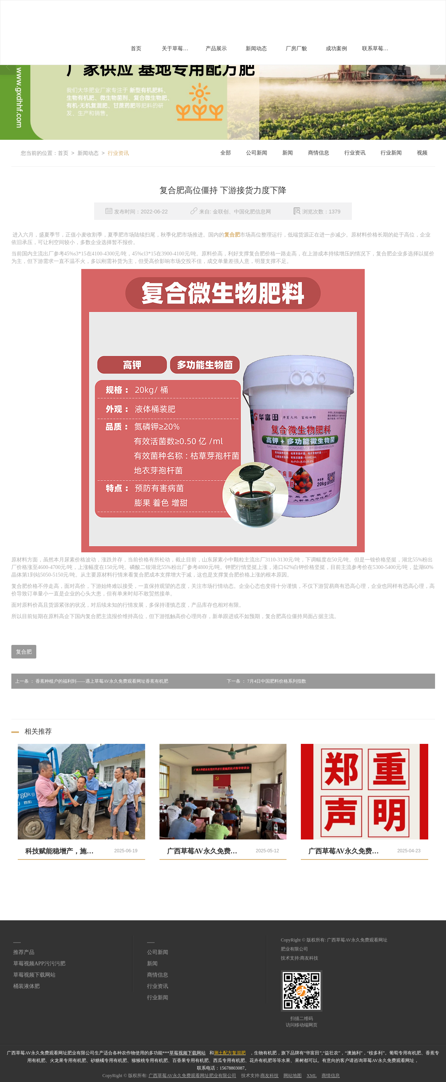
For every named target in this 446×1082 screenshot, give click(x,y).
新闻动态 (256, 48)
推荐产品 (23, 952)
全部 (225, 153)
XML (312, 1075)
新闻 (287, 153)
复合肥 (24, 652)
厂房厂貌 (296, 48)
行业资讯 (118, 153)
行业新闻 (391, 153)
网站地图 (292, 1075)
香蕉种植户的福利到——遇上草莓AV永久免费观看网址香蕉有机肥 (90, 681)
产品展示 (216, 48)
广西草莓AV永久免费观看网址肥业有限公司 (192, 1075)
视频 (422, 153)
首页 (136, 48)
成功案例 (336, 48)
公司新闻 (256, 153)
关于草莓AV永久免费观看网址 (178, 48)
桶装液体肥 (26, 986)
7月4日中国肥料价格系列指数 (264, 681)
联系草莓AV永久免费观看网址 (378, 48)
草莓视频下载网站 (34, 975)
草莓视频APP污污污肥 (39, 963)
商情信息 (318, 153)
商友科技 (309, 958)
